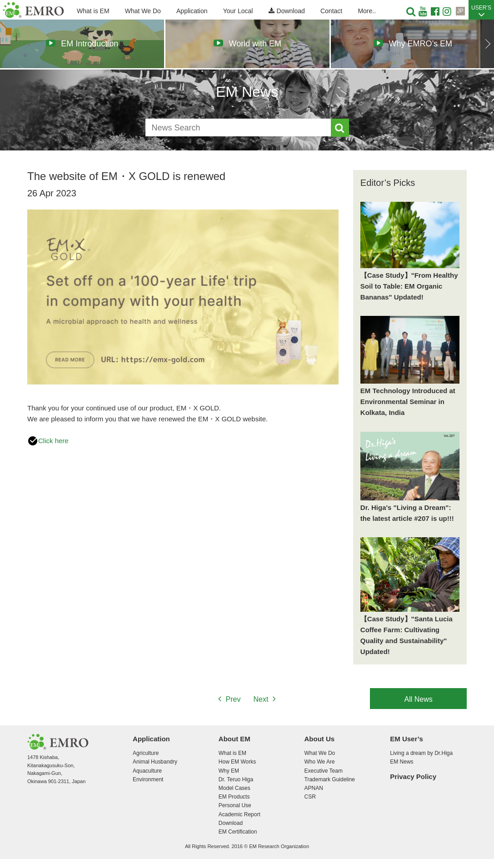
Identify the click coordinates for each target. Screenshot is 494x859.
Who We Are (319, 762)
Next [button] (487, 44)
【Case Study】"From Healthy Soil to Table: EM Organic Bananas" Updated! (409, 286)
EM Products (234, 797)
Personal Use (235, 805)
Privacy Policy (413, 776)
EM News (401, 762)
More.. (367, 11)
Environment (148, 779)
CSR (310, 797)
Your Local (238, 11)
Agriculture (146, 753)
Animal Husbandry (155, 762)
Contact (331, 11)
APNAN (313, 788)
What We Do (143, 11)
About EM (234, 739)
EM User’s (406, 739)
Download (287, 11)
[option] (82, 44)
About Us (319, 739)
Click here (48, 440)
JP (460, 11)
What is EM (93, 11)
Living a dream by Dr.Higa (421, 753)
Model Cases (234, 788)
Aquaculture (147, 771)
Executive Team (323, 771)
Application (192, 11)
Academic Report (239, 814)
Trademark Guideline (329, 779)
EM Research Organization (33, 10)
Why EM (229, 771)
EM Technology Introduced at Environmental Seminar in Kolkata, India (407, 401)
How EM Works (237, 762)
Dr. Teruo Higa (236, 779)
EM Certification (238, 832)
